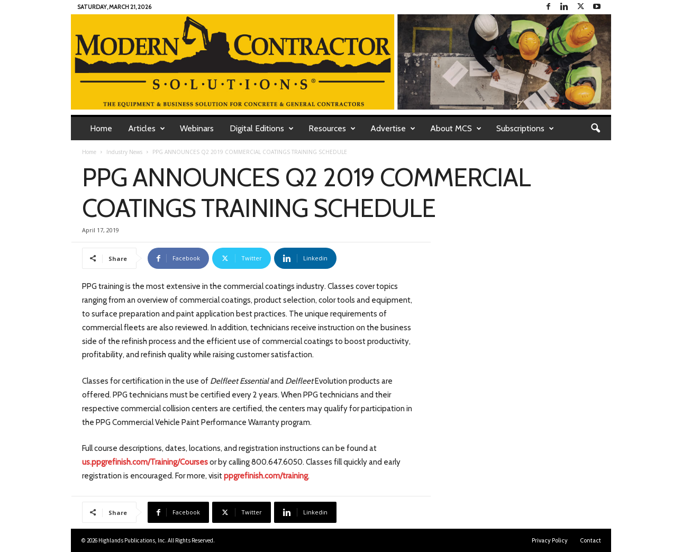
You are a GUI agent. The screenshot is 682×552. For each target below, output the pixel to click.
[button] (595, 128)
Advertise (392, 128)
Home (101, 128)
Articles (146, 128)
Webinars (197, 128)
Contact (590, 540)
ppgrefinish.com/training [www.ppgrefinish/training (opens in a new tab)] (266, 476)
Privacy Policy (550, 540)
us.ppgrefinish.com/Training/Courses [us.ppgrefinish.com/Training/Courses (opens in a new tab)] (145, 462)
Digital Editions (262, 128)
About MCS (455, 128)
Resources (332, 128)
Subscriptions (525, 128)
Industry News (124, 152)
